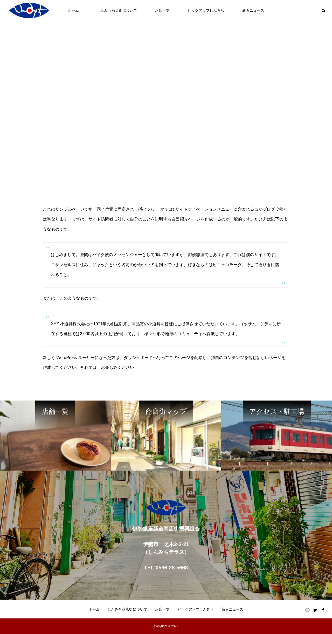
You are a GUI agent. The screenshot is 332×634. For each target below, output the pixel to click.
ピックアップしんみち (206, 10)
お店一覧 (162, 10)
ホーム (73, 10)
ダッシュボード (138, 357)
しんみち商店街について (117, 10)
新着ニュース (253, 10)
